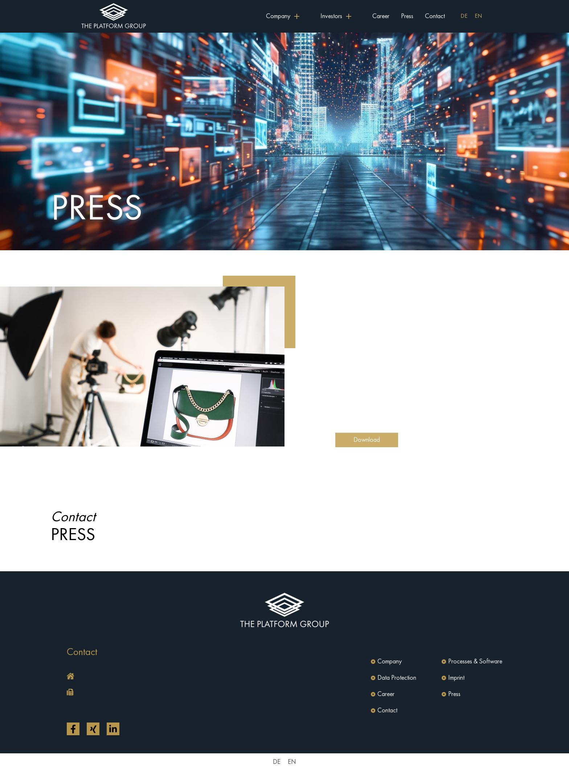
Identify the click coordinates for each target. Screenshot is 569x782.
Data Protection (396, 678)
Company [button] (278, 16)
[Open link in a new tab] (73, 729)
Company (389, 661)
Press (407, 16)
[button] (174, 676)
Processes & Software (475, 661)
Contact (435, 16)
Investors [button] (331, 16)
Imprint (456, 678)
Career (380, 16)
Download (366, 440)
